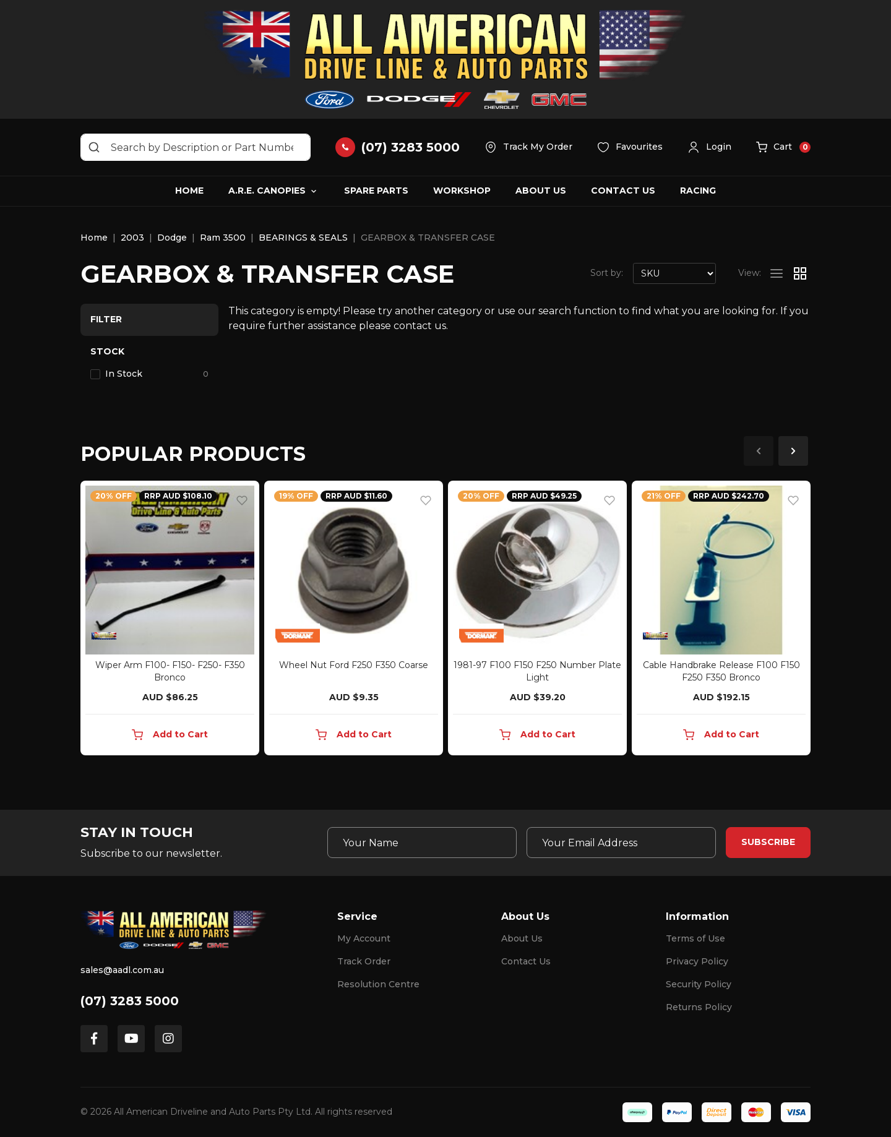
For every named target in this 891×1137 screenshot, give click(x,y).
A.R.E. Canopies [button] (267, 190)
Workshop (462, 190)
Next (793, 451)
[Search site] (94, 147)
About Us (540, 190)
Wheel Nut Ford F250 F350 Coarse (353, 665)
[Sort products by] (674, 273)
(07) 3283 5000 (129, 1000)
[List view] (776, 273)
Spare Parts (376, 190)
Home (189, 190)
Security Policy (698, 984)
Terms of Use (695, 938)
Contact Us (623, 190)
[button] (709, 147)
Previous (758, 451)
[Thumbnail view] (800, 273)
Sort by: (606, 272)
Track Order (363, 961)
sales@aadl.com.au (122, 970)
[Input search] (195, 147)
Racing (698, 190)
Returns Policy (699, 1007)
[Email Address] (621, 842)
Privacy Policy (697, 961)
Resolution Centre (378, 984)
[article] (170, 620)
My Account (363, 938)
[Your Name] (422, 842)
